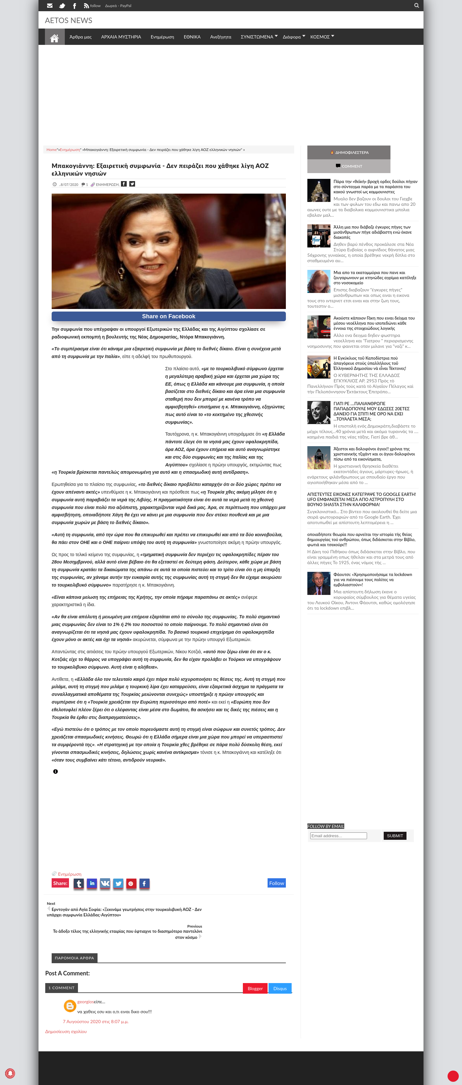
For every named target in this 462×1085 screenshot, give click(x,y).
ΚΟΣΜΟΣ (320, 36)
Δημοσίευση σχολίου (66, 1013)
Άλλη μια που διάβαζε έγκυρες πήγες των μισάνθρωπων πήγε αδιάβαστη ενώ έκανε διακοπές (373, 218)
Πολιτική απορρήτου (165, 1079)
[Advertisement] (231, 94)
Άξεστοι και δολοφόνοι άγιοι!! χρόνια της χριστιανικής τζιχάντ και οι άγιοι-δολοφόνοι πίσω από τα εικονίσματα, (374, 440)
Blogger (255, 970)
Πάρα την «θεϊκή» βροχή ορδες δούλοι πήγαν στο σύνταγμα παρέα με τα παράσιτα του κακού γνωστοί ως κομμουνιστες (376, 172)
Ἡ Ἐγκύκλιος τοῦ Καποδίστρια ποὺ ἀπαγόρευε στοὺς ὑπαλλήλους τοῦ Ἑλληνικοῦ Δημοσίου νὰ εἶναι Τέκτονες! (370, 349)
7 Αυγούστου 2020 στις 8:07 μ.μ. (96, 1003)
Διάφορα (292, 36)
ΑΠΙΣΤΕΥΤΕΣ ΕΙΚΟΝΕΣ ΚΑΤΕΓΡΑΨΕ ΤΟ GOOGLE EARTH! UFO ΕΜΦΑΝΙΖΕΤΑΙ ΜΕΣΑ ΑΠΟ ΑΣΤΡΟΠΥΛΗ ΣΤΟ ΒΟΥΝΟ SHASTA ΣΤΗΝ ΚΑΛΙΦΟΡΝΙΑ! (361, 485)
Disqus (280, 970)
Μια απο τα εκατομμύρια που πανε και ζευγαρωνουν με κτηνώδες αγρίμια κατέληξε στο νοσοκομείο (375, 263)
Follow (276, 883)
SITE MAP (136, 1079)
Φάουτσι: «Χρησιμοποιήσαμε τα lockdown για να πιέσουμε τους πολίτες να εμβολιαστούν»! (373, 565)
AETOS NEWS (71, 20)
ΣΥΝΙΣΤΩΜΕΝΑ (257, 36)
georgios (85, 984)
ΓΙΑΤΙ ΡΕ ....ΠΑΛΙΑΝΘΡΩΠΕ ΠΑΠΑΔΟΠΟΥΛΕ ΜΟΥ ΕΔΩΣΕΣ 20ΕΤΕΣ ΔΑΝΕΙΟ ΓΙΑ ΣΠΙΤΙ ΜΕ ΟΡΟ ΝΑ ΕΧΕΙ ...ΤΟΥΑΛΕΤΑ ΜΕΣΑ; (372, 397)
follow (91, 6)
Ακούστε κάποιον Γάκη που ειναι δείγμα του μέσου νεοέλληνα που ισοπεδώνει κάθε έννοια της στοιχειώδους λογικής (374, 309)
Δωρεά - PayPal (118, 5)
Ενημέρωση (69, 874)
